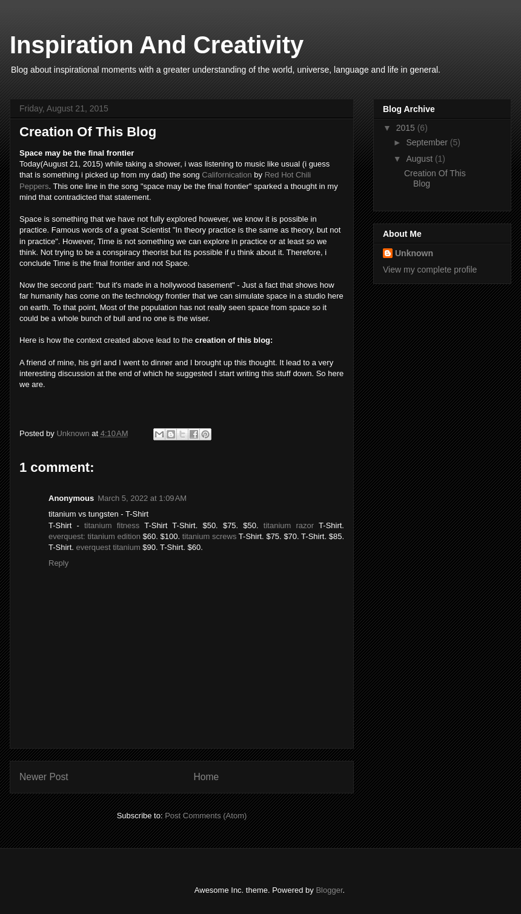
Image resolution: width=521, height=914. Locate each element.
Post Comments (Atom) (206, 815)
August (420, 159)
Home (206, 777)
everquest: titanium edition (94, 536)
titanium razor (289, 525)
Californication (226, 174)
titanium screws (209, 536)
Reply (58, 563)
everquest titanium (108, 547)
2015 (406, 128)
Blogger (329, 890)
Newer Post (43, 777)
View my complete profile (430, 269)
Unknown (414, 253)
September (428, 142)
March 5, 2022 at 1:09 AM (142, 498)
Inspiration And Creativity (157, 44)
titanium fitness (111, 525)
